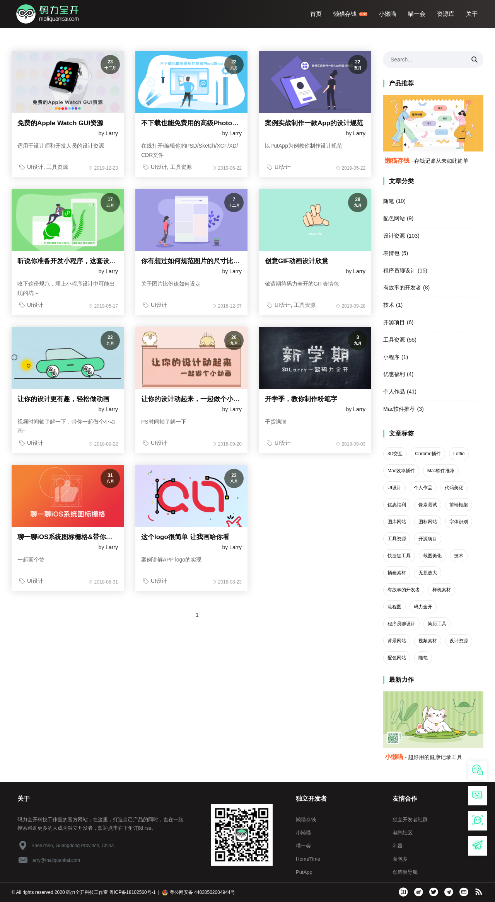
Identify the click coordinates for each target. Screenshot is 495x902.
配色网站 (394, 218)
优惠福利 (394, 374)
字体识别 (458, 521)
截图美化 (432, 555)
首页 (316, 13)
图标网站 (427, 521)
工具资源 (57, 167)
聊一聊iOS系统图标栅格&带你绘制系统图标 (81, 537)
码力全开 (423, 606)
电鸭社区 (403, 833)
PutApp (304, 872)
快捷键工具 (399, 555)
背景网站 (396, 640)
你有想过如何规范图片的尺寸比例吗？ (197, 261)
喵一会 (416, 13)
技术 (388, 305)
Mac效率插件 (401, 470)
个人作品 (394, 391)
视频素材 (427, 640)
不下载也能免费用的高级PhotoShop (195, 123)
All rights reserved (34, 892)
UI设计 (35, 167)
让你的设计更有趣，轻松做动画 (63, 399)
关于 (472, 13)
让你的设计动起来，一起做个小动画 (193, 399)
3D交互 (395, 453)
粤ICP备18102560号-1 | (134, 892)
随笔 (388, 201)
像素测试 (427, 504)
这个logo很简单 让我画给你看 (185, 537)
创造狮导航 (405, 872)
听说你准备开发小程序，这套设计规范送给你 (83, 261)
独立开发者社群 (410, 819)
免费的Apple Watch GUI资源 (60, 123)
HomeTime (308, 859)
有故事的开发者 (402, 287)
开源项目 (394, 322)
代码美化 (454, 487)
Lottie (458, 453)
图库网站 (396, 521)
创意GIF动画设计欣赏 (296, 261)
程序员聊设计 (399, 270)
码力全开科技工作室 (87, 892)
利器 (398, 846)
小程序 (391, 357)
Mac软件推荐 (399, 409)
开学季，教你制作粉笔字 (301, 399)
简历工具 (437, 623)
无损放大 (427, 572)
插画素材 (396, 572)
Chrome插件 (428, 453)
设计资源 (394, 236)
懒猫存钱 (350, 13)
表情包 (391, 253)
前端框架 (458, 504)
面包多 (400, 859)
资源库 (445, 13)
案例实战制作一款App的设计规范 (314, 123)
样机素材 (441, 589)
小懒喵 (387, 13)
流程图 (394, 606)
